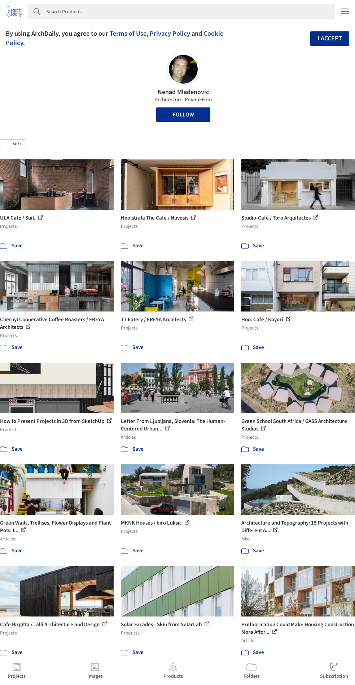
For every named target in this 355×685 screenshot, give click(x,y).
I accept (329, 38)
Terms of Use (128, 33)
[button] (13, 144)
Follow (183, 115)
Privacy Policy (170, 33)
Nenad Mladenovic (183, 92)
